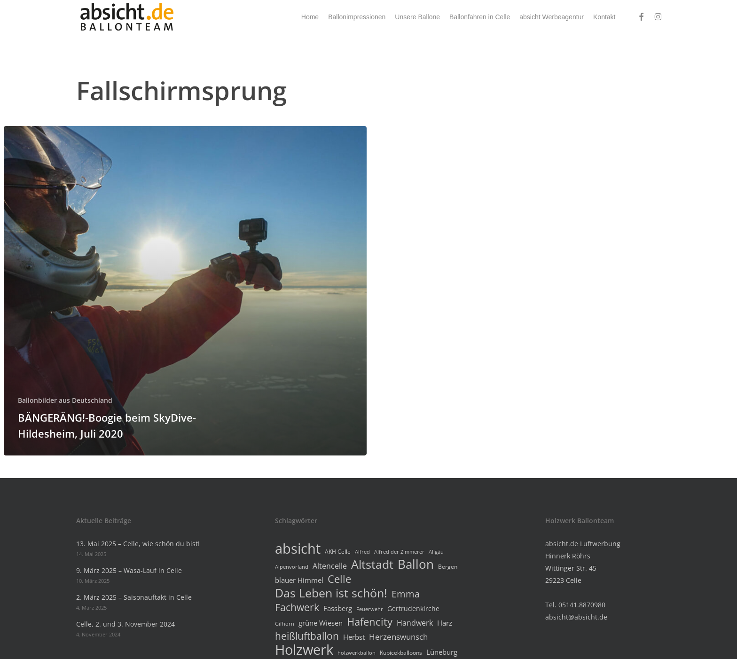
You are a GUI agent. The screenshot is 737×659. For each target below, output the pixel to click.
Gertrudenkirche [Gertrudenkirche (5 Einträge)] (413, 608)
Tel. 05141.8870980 (575, 604)
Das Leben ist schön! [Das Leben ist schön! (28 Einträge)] (331, 593)
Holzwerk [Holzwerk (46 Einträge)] (304, 649)
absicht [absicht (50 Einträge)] (298, 548)
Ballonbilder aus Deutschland (65, 400)
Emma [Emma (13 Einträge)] (406, 594)
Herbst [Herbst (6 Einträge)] (354, 637)
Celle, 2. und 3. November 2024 (125, 624)
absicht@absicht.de (576, 616)
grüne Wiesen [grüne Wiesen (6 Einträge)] (320, 623)
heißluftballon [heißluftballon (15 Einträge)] (307, 636)
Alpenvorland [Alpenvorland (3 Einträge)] (291, 567)
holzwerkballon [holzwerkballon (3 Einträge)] (356, 653)
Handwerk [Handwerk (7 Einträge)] (415, 623)
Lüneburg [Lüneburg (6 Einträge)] (441, 652)
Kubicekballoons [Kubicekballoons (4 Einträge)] (401, 653)
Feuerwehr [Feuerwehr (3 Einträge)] (369, 609)
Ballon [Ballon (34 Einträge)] (416, 564)
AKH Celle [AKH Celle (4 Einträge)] (338, 552)
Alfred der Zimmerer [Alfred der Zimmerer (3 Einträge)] (399, 552)
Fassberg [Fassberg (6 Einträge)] (337, 608)
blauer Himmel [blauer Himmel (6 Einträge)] (299, 580)
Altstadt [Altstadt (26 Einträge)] (372, 564)
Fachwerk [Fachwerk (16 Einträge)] (297, 607)
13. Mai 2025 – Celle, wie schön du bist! (138, 543)
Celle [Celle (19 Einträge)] (339, 579)
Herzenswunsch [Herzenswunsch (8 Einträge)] (398, 636)
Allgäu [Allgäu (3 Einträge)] (436, 552)
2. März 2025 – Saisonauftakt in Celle (134, 597)
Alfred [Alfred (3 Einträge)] (362, 552)
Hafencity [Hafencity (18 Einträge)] (369, 621)
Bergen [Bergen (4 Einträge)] (447, 567)
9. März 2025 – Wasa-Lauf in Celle (129, 570)
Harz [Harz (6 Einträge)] (444, 623)
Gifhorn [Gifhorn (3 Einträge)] (284, 623)
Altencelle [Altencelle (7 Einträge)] (330, 566)
